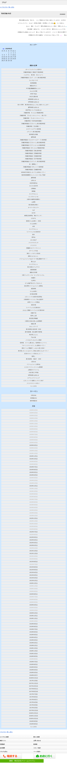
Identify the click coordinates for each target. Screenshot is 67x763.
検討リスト (3, 740)
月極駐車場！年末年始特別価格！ (33, 121)
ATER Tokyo (33, 94)
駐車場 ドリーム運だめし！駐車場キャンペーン (33, 342)
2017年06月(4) (33, 697)
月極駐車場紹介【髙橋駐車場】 (33, 153)
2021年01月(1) (33, 580)
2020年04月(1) (33, 605)
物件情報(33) (33, 400)
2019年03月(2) (33, 640)
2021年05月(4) (33, 569)
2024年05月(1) (33, 472)
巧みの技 (33, 337)
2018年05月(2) (33, 667)
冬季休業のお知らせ (33, 375)
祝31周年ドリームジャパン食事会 (33, 286)
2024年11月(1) (33, 456)
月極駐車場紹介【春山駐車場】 (33, 150)
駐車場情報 (33, 83)
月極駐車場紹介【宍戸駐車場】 (33, 158)
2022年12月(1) (33, 518)
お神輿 (33, 202)
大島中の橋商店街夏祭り (33, 199)
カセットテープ (33, 326)
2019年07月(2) (33, 629)
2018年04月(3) (33, 669)
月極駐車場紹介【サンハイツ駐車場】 (33, 167)
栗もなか (33, 261)
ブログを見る (3, 751)
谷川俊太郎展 (33, 294)
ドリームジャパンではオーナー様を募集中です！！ (33, 259)
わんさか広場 (33, 91)
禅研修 (33, 191)
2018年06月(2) (33, 664)
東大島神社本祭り (33, 204)
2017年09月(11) (33, 688)
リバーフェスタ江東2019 (33, 231)
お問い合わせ (37, 740)
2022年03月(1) (33, 542)
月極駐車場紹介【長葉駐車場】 (33, 156)
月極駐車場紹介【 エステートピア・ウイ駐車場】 (33, 140)
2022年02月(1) (33, 545)
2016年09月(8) (33, 721)
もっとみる (33, 386)
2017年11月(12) (33, 683)
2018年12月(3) (33, 648)
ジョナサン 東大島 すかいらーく (34, 75)
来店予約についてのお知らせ (33, 110)
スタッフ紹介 (37, 748)
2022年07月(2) (33, 532)
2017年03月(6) (33, 705)
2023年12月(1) (33, 486)
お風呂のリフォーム (33, 369)
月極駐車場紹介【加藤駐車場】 (33, 169)
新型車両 (33, 288)
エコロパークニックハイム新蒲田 (33, 367)
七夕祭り (33, 280)
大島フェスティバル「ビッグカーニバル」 (33, 275)
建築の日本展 (33, 272)
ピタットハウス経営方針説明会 (33, 296)
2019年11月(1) (33, 618)
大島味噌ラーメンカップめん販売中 (33, 299)
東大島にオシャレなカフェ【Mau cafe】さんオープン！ (33, 351)
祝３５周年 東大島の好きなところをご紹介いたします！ (33, 104)
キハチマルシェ (33, 194)
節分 (33, 234)
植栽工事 (33, 323)
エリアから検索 (4, 737)
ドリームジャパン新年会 (33, 364)
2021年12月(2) (33, 550)
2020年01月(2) (33, 613)
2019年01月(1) (33, 645)
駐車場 (35, 744)
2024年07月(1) (33, 467)
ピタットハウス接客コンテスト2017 (33, 380)
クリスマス (33, 245)
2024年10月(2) (33, 458)
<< (3, 48)
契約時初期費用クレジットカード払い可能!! (33, 175)
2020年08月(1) (33, 594)
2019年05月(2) (33, 634)
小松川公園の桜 (33, 96)
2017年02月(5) (33, 707)
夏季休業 (33, 137)
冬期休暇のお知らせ (33, 99)
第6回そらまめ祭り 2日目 (33, 221)
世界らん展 (33, 315)
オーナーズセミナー (33, 207)
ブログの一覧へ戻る (6, 732)
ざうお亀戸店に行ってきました (33, 283)
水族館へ (33, 277)
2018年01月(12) (33, 678)
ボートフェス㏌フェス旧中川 (33, 69)
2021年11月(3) (33, 553)
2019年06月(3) (33, 632)
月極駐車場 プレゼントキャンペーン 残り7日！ (33, 115)
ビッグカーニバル (33, 196)
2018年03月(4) (33, 672)
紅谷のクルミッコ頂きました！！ (33, 353)
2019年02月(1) (33, 642)
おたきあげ (33, 240)
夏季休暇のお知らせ (33, 107)
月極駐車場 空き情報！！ (33, 126)
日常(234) (33, 395)
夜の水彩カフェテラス (33, 267)
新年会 (33, 237)
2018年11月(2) (33, 651)
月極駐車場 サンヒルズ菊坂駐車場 (33, 112)
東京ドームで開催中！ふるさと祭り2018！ (33, 348)
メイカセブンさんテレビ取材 (33, 340)
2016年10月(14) (33, 718)
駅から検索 (37, 737)
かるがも (33, 218)
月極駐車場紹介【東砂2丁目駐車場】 (33, 72)
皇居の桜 (33, 305)
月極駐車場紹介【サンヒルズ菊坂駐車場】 (33, 148)
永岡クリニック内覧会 (33, 302)
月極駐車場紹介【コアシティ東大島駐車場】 (33, 161)
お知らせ (33, 180)
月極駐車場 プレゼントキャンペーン (33, 118)
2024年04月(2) (33, 475)
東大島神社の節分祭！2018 (33, 329)
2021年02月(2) (33, 578)
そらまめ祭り (33, 223)
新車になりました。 (33, 256)
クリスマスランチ (33, 242)
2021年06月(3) (33, 567)
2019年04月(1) (33, 637)
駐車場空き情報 (33, 134)
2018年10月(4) (33, 653)
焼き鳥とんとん (33, 334)
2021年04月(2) (33, 572)
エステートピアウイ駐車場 (33, 129)
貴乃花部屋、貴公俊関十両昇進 (33, 332)
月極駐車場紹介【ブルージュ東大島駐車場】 (33, 123)
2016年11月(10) (33, 715)
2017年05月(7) (33, 699)
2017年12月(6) (33, 680)
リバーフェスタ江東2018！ (33, 307)
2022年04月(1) (33, 540)
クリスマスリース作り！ (33, 383)
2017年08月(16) (33, 691)
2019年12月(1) (33, 615)
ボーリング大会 (33, 250)
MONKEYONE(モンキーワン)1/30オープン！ (33, 172)
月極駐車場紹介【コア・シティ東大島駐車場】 (33, 77)
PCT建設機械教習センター (33, 88)
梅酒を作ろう (33, 85)
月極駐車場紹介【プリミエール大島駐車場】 (33, 145)
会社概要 (2, 748)
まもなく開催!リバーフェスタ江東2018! (33, 310)
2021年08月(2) (33, 561)
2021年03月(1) (33, 575)
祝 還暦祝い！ (33, 164)
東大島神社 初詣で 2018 (33, 359)
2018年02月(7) (33, 675)
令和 (33, 226)
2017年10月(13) (33, 686)
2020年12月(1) (33, 583)
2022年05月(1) (33, 537)
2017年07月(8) (33, 694)
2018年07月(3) (33, 661)
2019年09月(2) (33, 624)
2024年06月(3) (33, 469)
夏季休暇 (33, 177)
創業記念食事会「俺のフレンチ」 (33, 215)
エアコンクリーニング (33, 378)
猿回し (33, 356)
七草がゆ (33, 361)
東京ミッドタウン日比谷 (33, 253)
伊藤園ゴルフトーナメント (33, 248)
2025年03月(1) (33, 445)
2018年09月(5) (33, 656)
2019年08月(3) (33, 626)
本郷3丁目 (33, 313)
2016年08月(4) (33, 724)
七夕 (33, 210)
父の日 (33, 213)
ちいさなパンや (33, 80)
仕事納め (33, 188)
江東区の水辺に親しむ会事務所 (33, 321)
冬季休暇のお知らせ (33, 102)
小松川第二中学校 (33, 372)
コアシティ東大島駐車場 (33, 131)
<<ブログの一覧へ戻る (7, 7)
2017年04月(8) (33, 702)
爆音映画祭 (33, 269)
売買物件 (2, 744)
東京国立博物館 (33, 318)
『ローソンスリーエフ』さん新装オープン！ (33, 345)
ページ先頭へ (37, 751)
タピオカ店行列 (33, 185)
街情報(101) (33, 398)
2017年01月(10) (33, 710)
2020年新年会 (33, 183)
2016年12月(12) (33, 713)
